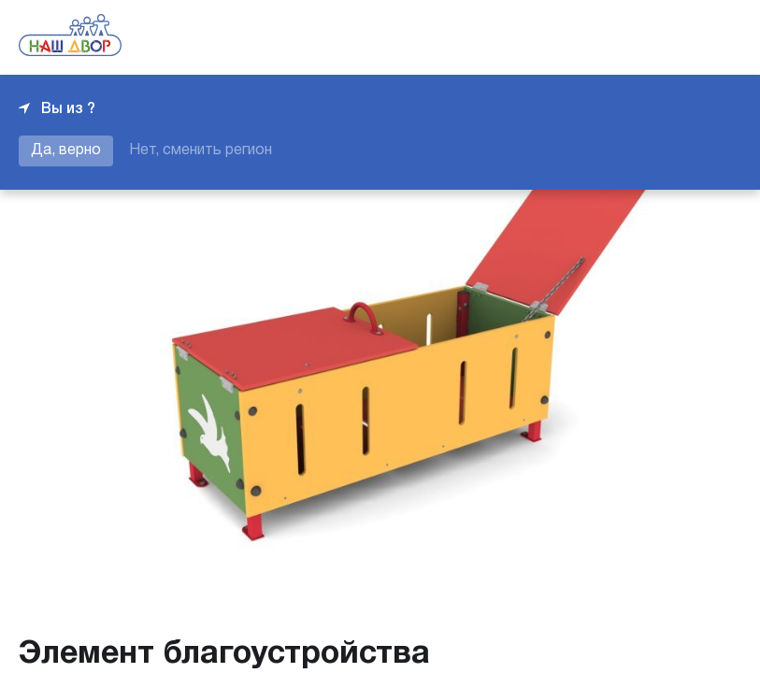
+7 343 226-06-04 (677, 37)
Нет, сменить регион (200, 150)
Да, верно (66, 150)
